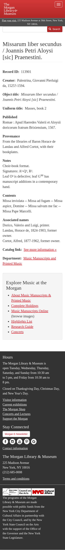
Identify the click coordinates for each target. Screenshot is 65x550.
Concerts (17, 332)
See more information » (40, 249)
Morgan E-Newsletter (16, 434)
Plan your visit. (9, 20)
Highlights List (21, 321)
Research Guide (22, 327)
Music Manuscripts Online (29, 311)
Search (54, 29)
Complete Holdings (24, 306)
